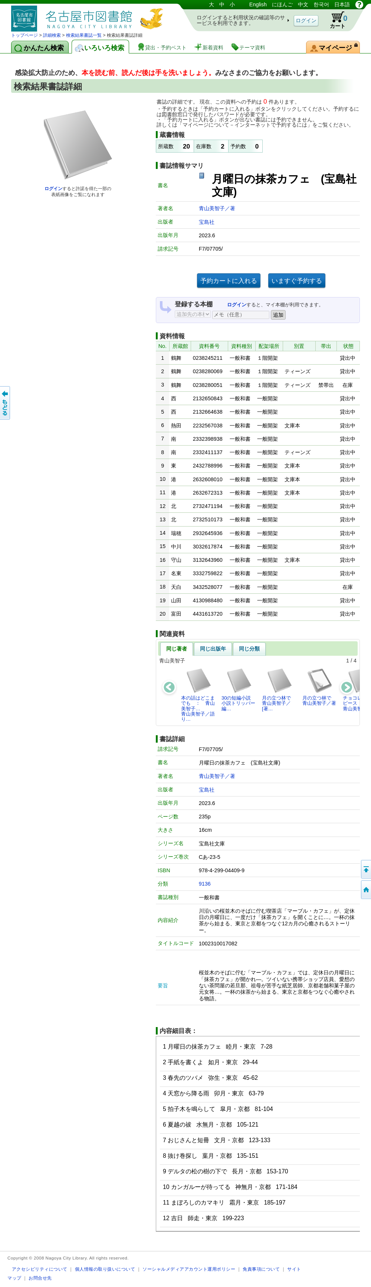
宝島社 (206, 222)
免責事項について (261, 1269)
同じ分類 (249, 649)
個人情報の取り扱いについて (105, 1269)
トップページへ (365, 889)
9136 (205, 884)
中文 (303, 4)
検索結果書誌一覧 (84, 35)
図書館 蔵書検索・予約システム (89, 16)
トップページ (24, 35)
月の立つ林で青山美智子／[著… (277, 689)
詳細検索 (52, 35)
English (258, 4)
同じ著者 (176, 649)
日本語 (342, 4)
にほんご (282, 4)
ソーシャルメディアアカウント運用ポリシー (188, 1269)
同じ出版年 (213, 649)
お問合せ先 (40, 1277)
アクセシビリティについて (40, 1269)
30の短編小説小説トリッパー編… (238, 689)
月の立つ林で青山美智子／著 (319, 687)
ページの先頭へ (365, 869)
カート (335, 20)
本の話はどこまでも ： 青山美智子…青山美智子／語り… (198, 695)
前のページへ (5, 403)
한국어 (321, 4)
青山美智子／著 (217, 208)
